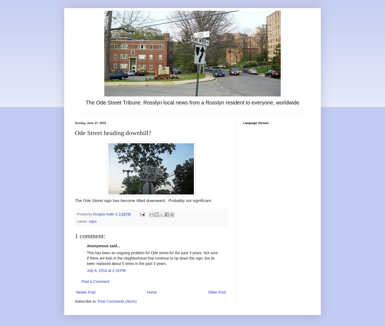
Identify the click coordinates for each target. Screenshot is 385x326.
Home (152, 292)
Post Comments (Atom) (117, 301)
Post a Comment (95, 281)
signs (93, 221)
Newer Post (85, 292)
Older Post (217, 292)
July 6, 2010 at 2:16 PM (106, 270)
